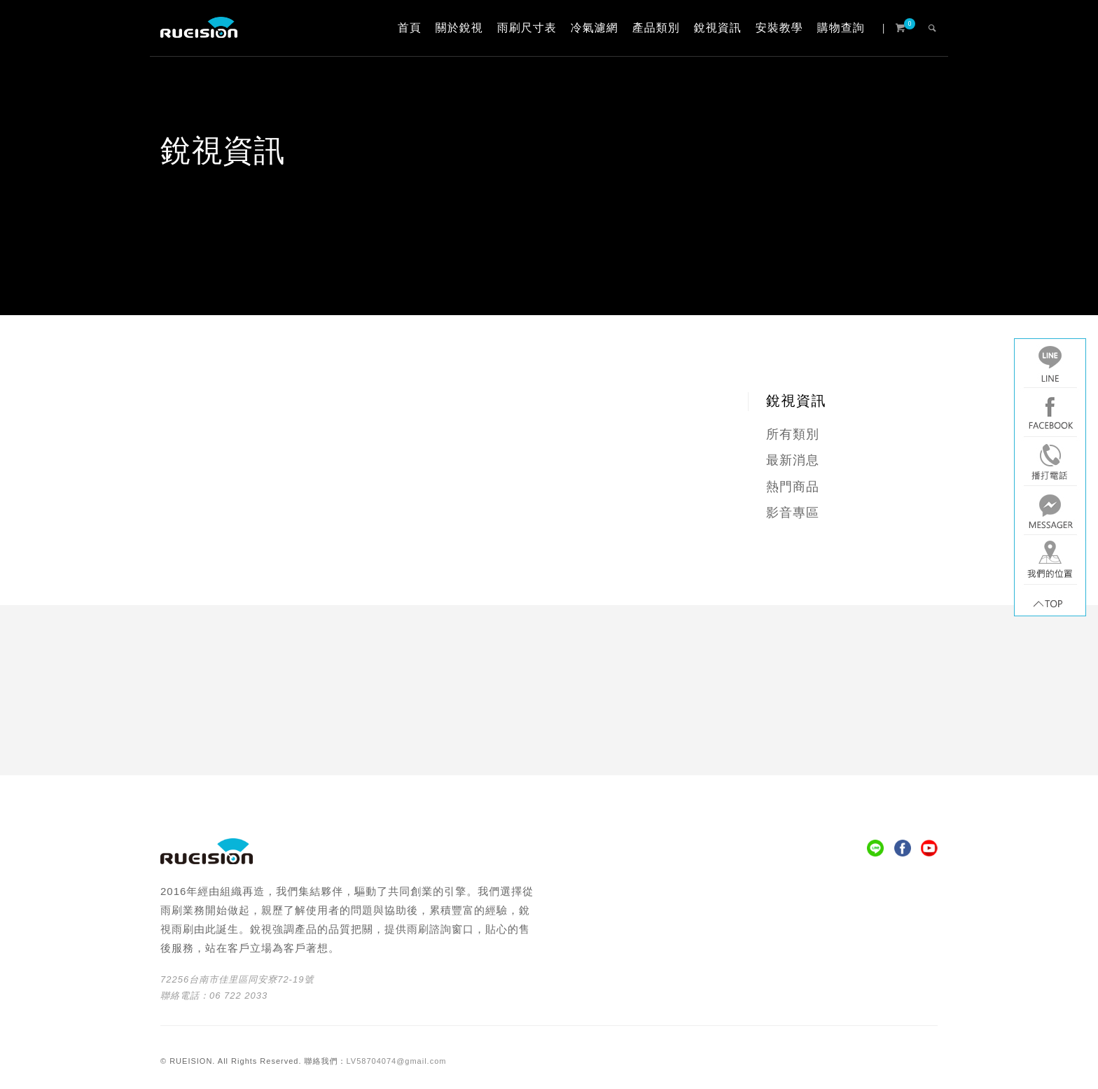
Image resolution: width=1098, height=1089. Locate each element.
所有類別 (792, 434)
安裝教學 (779, 28)
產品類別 (656, 28)
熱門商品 (792, 487)
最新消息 (792, 460)
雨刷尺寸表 (527, 28)
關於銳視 (459, 28)
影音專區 (792, 513)
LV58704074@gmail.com (397, 1061)
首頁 (410, 28)
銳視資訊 (718, 28)
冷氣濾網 (594, 28)
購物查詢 (841, 28)
